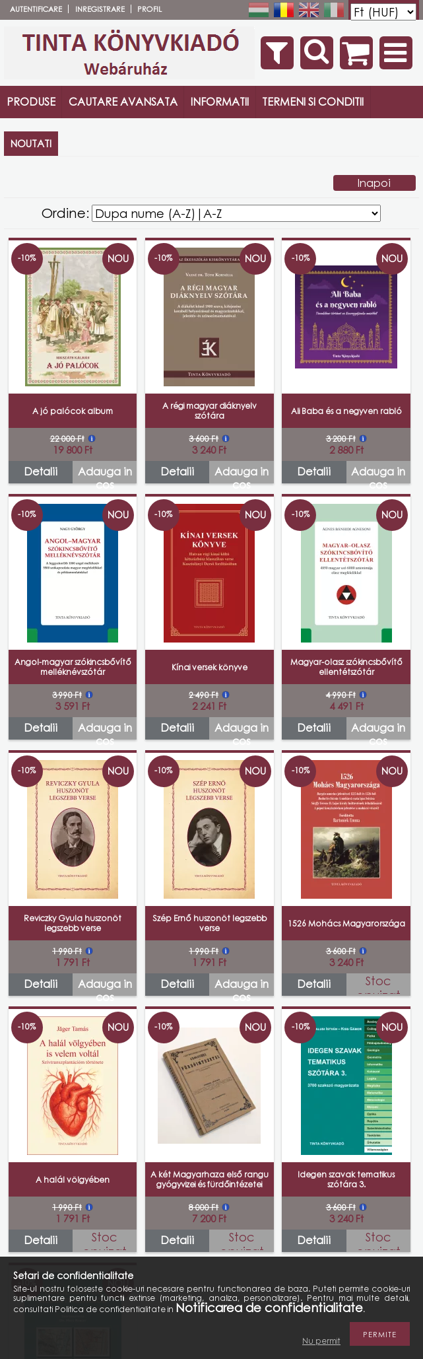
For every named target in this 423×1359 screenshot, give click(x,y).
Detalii (40, 471)
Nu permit (321, 1341)
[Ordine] (236, 213)
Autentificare (36, 9)
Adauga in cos (105, 474)
